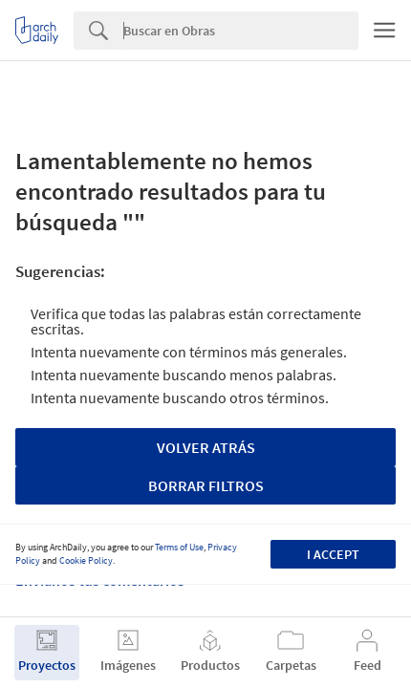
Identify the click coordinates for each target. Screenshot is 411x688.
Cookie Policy (86, 560)
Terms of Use (179, 547)
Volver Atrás (206, 447)
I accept (333, 554)
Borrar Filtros (206, 485)
